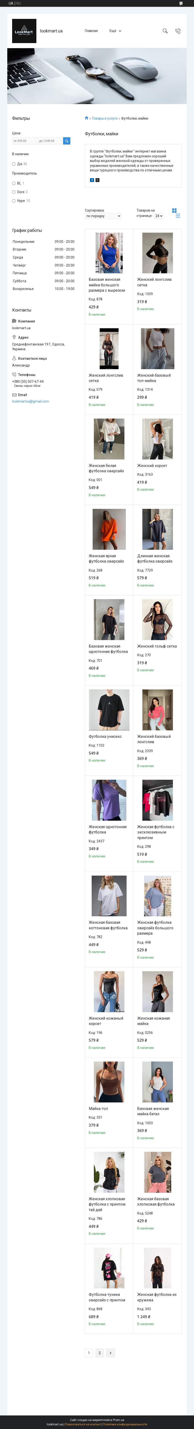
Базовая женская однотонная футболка (108, 649)
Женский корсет (152, 465)
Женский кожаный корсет (106, 1021)
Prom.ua (118, 1420)
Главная (91, 31)
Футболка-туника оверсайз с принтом (107, 1297)
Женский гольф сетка (157, 646)
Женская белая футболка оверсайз (106, 468)
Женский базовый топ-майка (154, 378)
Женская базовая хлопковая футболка (156, 1202)
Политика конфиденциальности (125, 1424)
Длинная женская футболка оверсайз (154, 559)
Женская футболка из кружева (157, 1297)
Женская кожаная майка (153, 1021)
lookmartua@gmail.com (30, 401)
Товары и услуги (105, 118)
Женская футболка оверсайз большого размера (155, 928)
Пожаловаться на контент (83, 1424)
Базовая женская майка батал (153, 1111)
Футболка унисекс (105, 736)
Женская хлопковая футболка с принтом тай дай (107, 1204)
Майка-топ (98, 1108)
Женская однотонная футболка (108, 829)
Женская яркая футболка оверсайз (106, 559)
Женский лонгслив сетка (154, 282)
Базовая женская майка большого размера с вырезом (107, 285)
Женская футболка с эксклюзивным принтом (155, 832)
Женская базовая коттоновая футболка (108, 925)
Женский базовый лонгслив (154, 739)
